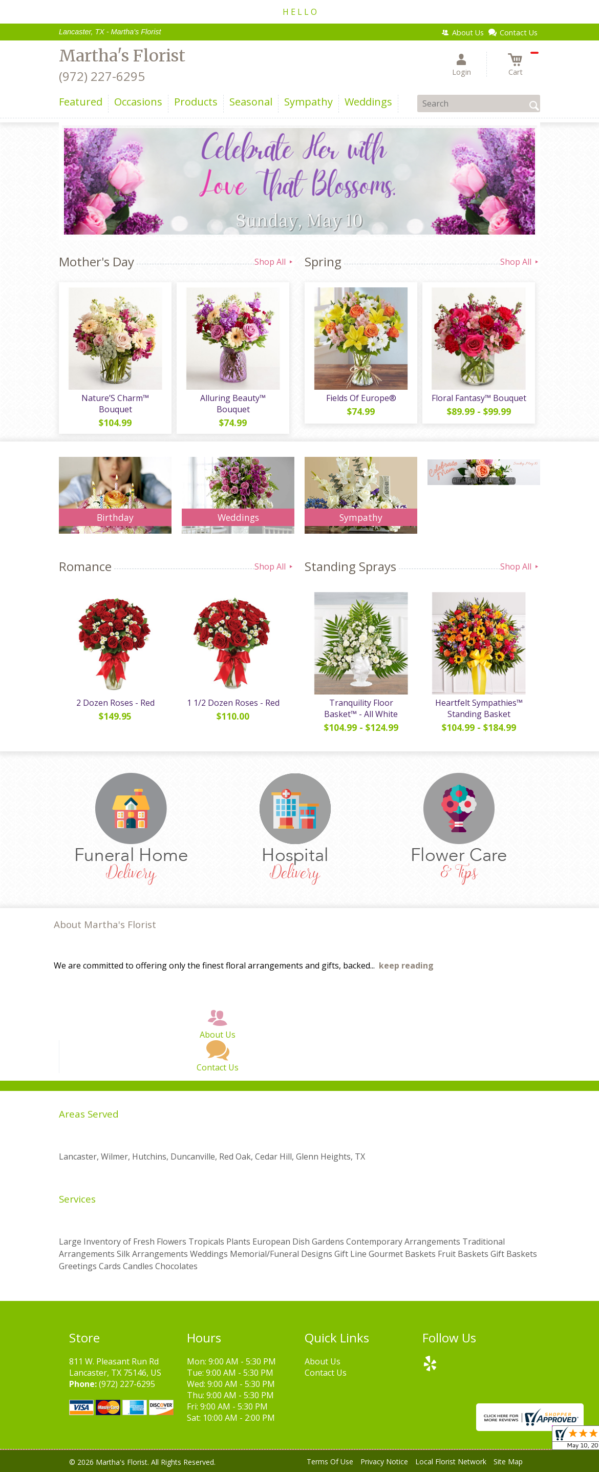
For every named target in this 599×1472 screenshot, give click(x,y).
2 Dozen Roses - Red (115, 702)
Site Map (508, 1461)
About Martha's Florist (105, 924)
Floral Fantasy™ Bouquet (479, 398)
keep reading (406, 965)
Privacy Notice (384, 1461)
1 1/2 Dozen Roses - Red (233, 702)
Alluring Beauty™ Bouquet (233, 403)
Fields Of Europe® (361, 398)
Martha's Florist (122, 56)
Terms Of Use (330, 1461)
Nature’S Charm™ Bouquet (115, 403)
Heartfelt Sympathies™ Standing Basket (479, 708)
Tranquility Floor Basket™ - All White (361, 708)
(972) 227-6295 (102, 76)
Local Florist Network (450, 1461)
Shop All (274, 261)
